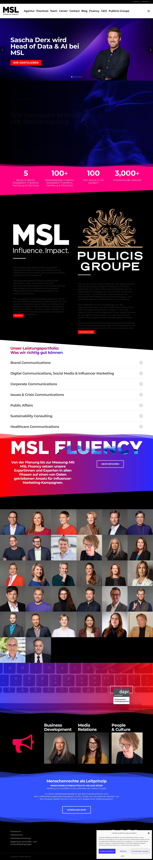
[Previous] (2, 49)
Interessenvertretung (20, 838)
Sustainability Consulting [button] (76, 416)
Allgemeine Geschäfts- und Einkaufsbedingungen (23, 842)
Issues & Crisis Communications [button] (76, 395)
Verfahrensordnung (64, 794)
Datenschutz (16, 835)
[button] (149, 833)
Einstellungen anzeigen (140, 851)
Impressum (15, 831)
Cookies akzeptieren (107, 851)
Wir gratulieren (26, 62)
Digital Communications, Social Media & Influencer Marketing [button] (76, 373)
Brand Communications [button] (76, 363)
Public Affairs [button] (76, 405)
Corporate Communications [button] (76, 384)
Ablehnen (123, 851)
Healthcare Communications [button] (76, 427)
